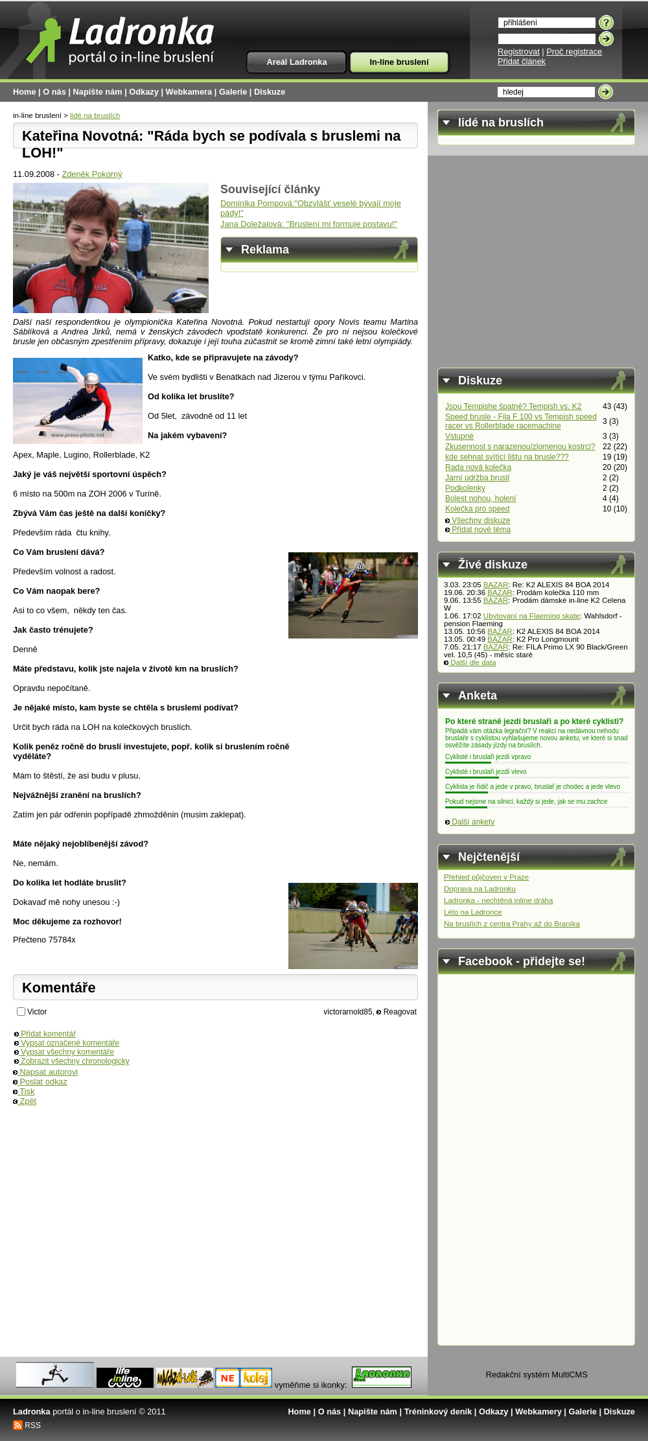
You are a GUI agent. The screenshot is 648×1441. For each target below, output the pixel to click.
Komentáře (59, 987)
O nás (54, 92)
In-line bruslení (398, 62)
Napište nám (97, 92)
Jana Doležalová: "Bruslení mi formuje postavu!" (308, 224)
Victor (37, 1011)
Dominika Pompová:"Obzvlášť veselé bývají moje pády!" (310, 208)
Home (24, 92)
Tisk (23, 1091)
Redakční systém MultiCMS (537, 1374)
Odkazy (144, 92)
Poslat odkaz (40, 1081)
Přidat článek (522, 61)
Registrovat (519, 51)
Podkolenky (465, 488)
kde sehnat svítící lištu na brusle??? (507, 457)
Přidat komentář (45, 1033)
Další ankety (469, 821)
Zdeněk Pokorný (92, 174)
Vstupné (459, 436)
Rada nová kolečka (478, 467)
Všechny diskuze (477, 520)
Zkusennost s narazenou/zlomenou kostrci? (520, 446)
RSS (33, 1425)
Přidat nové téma (478, 529)
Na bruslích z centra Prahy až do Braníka (512, 924)
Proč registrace (574, 51)
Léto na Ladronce (473, 912)
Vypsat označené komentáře (66, 1043)
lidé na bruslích (95, 115)
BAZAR (495, 585)
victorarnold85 (347, 1011)
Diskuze (269, 92)
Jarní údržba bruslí (477, 477)
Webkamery (538, 1411)
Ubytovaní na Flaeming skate (531, 616)
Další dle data (470, 662)
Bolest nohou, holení (480, 498)
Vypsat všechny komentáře (64, 1052)
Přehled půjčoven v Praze (486, 877)
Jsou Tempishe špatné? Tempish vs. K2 (513, 406)
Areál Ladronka (296, 62)
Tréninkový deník (438, 1411)
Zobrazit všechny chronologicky (72, 1061)
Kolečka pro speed (477, 508)
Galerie (233, 92)
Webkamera (189, 92)
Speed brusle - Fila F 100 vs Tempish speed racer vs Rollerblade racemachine (521, 421)
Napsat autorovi (45, 1072)
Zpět (24, 1101)
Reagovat (396, 1011)
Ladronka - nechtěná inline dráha (498, 900)
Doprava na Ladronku (480, 889)
